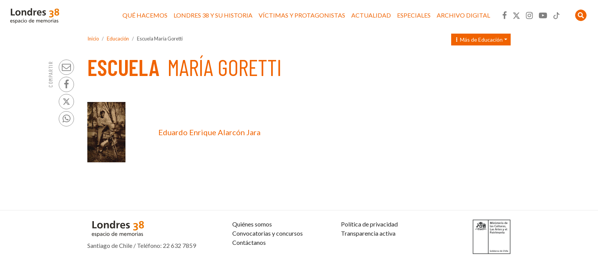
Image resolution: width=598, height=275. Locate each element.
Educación (118, 39)
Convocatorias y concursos (267, 233)
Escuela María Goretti (160, 39)
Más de (479, 39)
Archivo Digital (463, 15)
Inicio (93, 39)
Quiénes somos (252, 224)
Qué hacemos (144, 15)
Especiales (414, 15)
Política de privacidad (369, 224)
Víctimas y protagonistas (302, 15)
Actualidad (371, 15)
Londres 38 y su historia (213, 15)
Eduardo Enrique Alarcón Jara (209, 132)
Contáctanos (249, 242)
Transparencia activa (368, 233)
